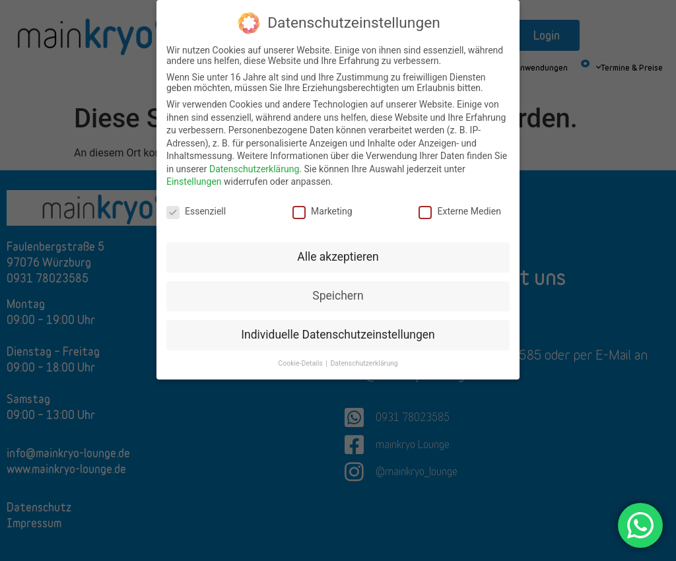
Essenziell (196, 211)
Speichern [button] (337, 295)
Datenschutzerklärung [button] (363, 363)
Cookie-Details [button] (301, 363)
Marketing (322, 211)
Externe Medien (459, 211)
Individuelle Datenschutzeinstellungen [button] (337, 334)
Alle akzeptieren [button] (338, 256)
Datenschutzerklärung (254, 169)
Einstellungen (194, 181)
